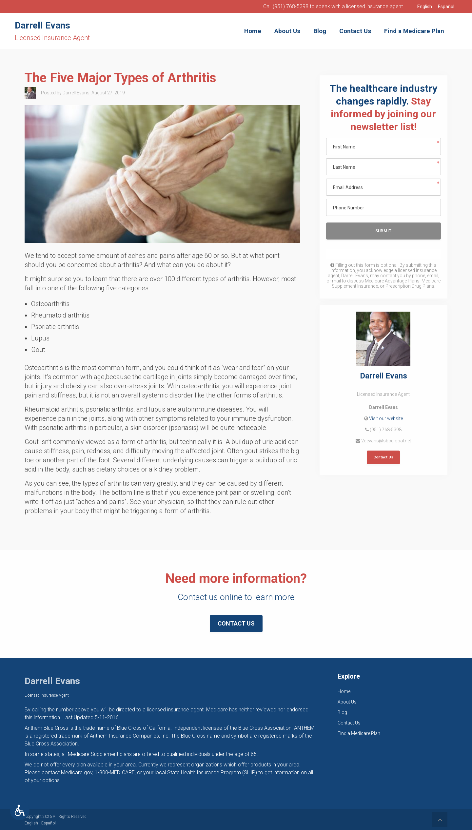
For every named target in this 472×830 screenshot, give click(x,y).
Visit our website (386, 418)
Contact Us (383, 457)
